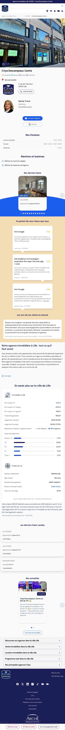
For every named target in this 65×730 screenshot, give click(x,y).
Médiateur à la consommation (32, 702)
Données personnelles (32, 699)
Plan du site (55, 673)
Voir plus (6, 376)
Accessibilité (32, 709)
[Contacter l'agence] (33, 118)
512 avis (33, 124)
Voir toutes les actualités (32, 633)
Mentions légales (32, 692)
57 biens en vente (29, 727)
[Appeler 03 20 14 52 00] (26, 91)
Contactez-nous (57, 676)
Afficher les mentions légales (14, 161)
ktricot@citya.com (25, 107)
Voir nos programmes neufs (48, 727)
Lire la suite (46, 301)
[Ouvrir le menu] (62, 6)
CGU (32, 695)
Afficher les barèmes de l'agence (15, 165)
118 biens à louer (13, 727)
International (32, 705)
